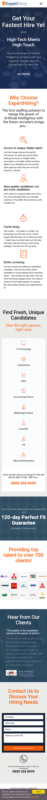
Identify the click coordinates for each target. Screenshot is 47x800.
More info (34, 797)
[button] (43, 657)
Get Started (23, 73)
